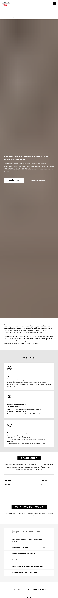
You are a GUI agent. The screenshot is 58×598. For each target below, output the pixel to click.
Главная (7, 17)
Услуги (15, 17)
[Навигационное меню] (54, 3)
